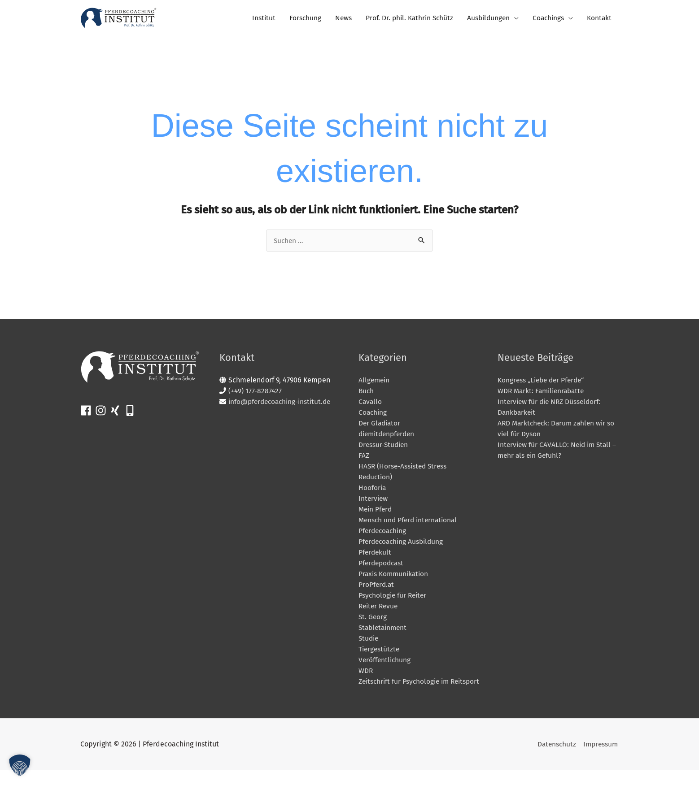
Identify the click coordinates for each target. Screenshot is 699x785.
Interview (373, 502)
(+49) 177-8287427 (255, 394)
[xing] (116, 414)
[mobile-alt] (131, 414)
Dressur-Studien (384, 448)
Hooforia (372, 491)
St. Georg (373, 620)
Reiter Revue (379, 610)
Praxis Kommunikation (394, 577)
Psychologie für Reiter (393, 599)
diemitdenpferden (388, 438)
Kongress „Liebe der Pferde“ (543, 384)
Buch (366, 394)
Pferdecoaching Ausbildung (402, 545)
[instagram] (102, 414)
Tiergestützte (379, 653)
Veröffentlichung (385, 663)
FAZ (363, 459)
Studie (369, 642)
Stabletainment (384, 631)
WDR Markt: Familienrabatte (543, 394)
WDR (365, 674)
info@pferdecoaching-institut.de (282, 405)
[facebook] (87, 414)
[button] (19, 765)
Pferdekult (375, 556)
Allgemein (374, 384)
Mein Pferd (375, 513)
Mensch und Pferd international (409, 524)
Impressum (600, 759)
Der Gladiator (380, 427)
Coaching (373, 416)
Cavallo (370, 405)
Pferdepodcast (382, 567)
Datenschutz (555, 759)
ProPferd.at (376, 588)
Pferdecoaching (383, 534)
